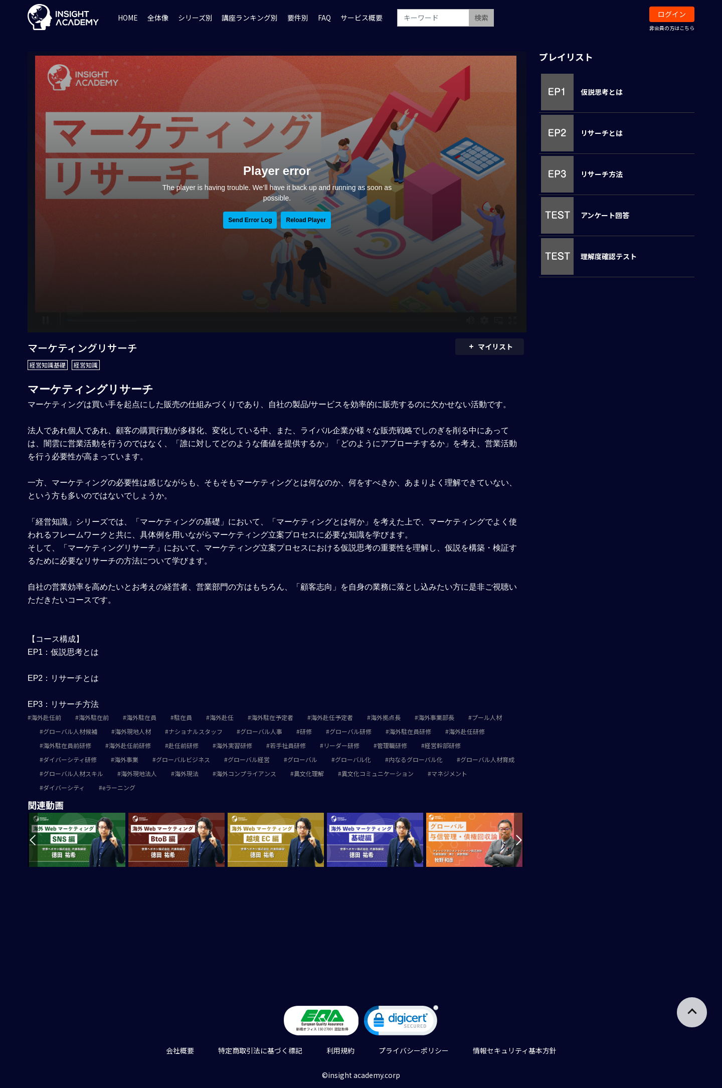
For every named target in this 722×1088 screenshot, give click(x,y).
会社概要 (180, 1050)
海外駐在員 (141, 717)
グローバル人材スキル (73, 773)
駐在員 (183, 717)
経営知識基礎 (48, 364)
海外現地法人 (139, 773)
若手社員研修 (288, 745)
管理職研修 (392, 745)
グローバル (302, 759)
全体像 (157, 18)
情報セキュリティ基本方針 (515, 1050)
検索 (481, 18)
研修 (306, 731)
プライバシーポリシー (414, 1050)
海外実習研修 (234, 745)
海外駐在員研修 (410, 731)
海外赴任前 (46, 717)
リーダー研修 (341, 745)
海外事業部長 (436, 717)
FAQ (324, 18)
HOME (128, 18)
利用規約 (340, 1050)
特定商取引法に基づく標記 (260, 1050)
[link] (401, 1022)
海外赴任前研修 (130, 745)
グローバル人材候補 (70, 731)
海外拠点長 (386, 717)
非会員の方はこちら (671, 28)
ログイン (672, 14)
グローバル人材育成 (487, 759)
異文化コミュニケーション (377, 773)
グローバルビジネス (183, 759)
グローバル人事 (261, 731)
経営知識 (86, 364)
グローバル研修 (350, 731)
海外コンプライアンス (246, 773)
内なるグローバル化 (416, 759)
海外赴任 (222, 717)
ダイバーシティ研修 (70, 759)
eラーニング (118, 787)
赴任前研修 (183, 745)
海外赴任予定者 (332, 717)
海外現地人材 (133, 731)
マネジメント (449, 773)
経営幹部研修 (443, 745)
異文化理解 (309, 773)
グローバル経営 (249, 759)
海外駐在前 (94, 717)
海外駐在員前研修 (67, 745)
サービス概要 (361, 18)
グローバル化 (353, 759)
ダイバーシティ (64, 787)
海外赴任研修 (467, 731)
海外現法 (186, 773)
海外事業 (126, 759)
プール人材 (487, 717)
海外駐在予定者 (272, 717)
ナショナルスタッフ (195, 731)
